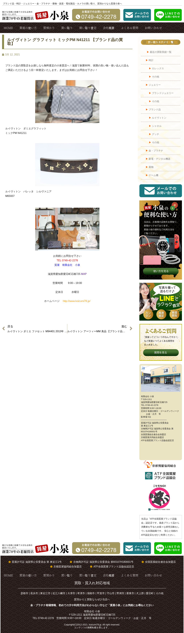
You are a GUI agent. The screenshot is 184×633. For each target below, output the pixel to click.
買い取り (67, 28)
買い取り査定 (87, 28)
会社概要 (108, 28)
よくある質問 (129, 28)
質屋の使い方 (28, 28)
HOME (8, 28)
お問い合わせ (153, 28)
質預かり (49, 28)
